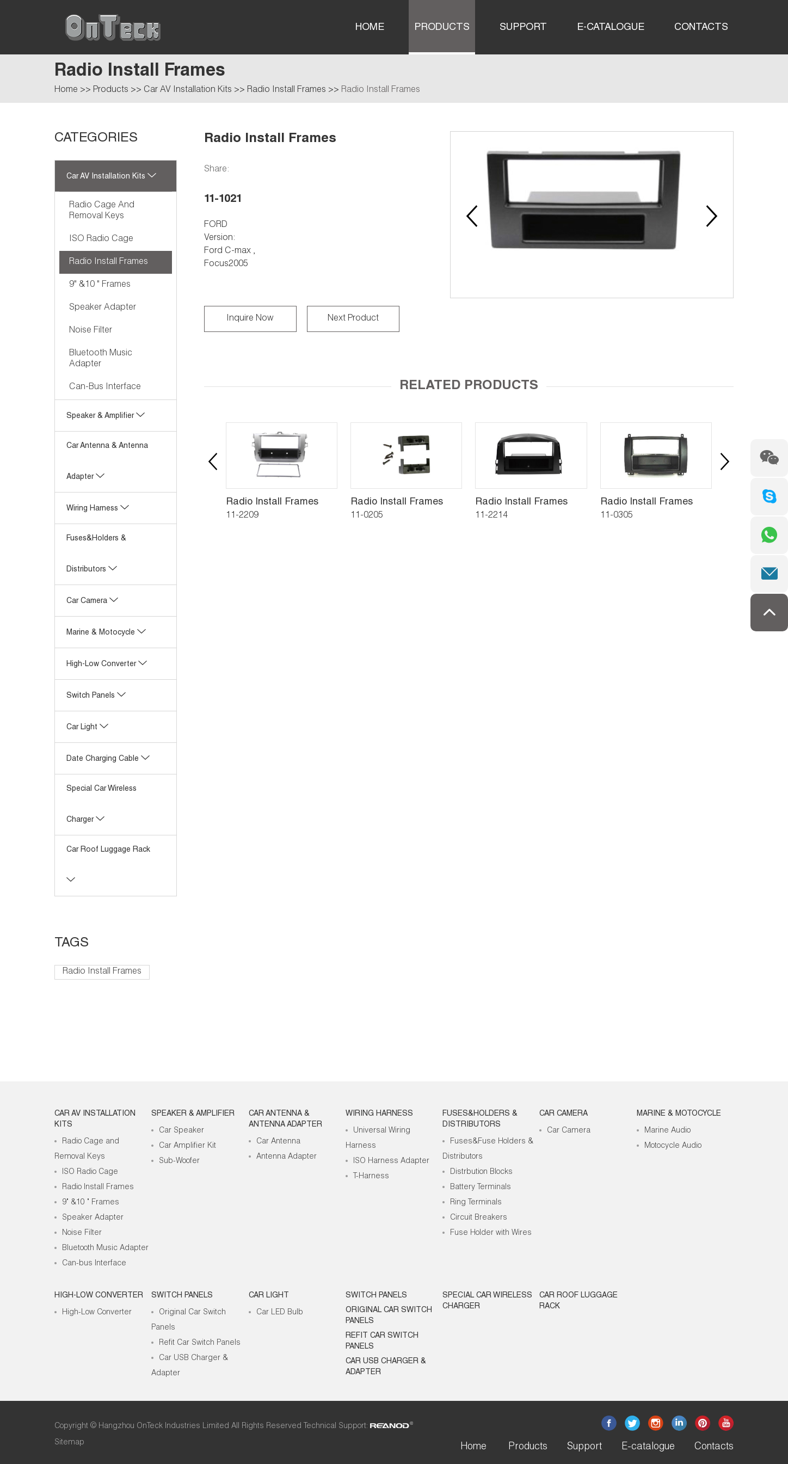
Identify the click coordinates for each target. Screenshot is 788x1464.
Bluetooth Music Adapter (100, 359)
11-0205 (366, 516)
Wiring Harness (97, 509)
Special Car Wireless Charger (487, 1301)
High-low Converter (106, 664)
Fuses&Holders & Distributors (480, 1119)
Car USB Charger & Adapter (386, 1367)
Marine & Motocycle (106, 633)
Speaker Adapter (102, 308)
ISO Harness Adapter (391, 1161)
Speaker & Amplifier (105, 416)
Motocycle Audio (672, 1146)
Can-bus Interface (105, 387)
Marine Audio (667, 1131)
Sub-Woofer (179, 1161)
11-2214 (491, 516)
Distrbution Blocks (481, 1172)
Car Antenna (278, 1142)
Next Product (353, 319)
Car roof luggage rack (578, 1301)
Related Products (468, 386)
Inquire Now (250, 319)
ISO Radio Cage (101, 239)
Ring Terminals (476, 1203)
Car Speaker (181, 1131)
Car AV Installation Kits (188, 90)
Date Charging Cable (108, 759)
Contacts (701, 28)
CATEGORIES (96, 138)
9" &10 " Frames (100, 285)
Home (369, 28)
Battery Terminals (480, 1187)
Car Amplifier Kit (187, 1146)
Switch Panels (96, 696)
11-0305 (616, 516)
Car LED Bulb (279, 1313)
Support (523, 28)
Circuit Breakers (478, 1218)
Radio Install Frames (286, 90)
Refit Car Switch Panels (200, 1343)
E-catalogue (610, 28)
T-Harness (371, 1176)
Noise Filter (90, 331)
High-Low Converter (97, 1313)
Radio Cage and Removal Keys (101, 211)
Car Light (87, 727)
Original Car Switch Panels (389, 1316)
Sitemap (69, 1443)
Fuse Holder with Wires (491, 1233)
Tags (71, 943)
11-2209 (242, 516)
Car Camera (92, 601)
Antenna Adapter (286, 1157)
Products (442, 28)
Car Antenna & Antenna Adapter (285, 1119)
